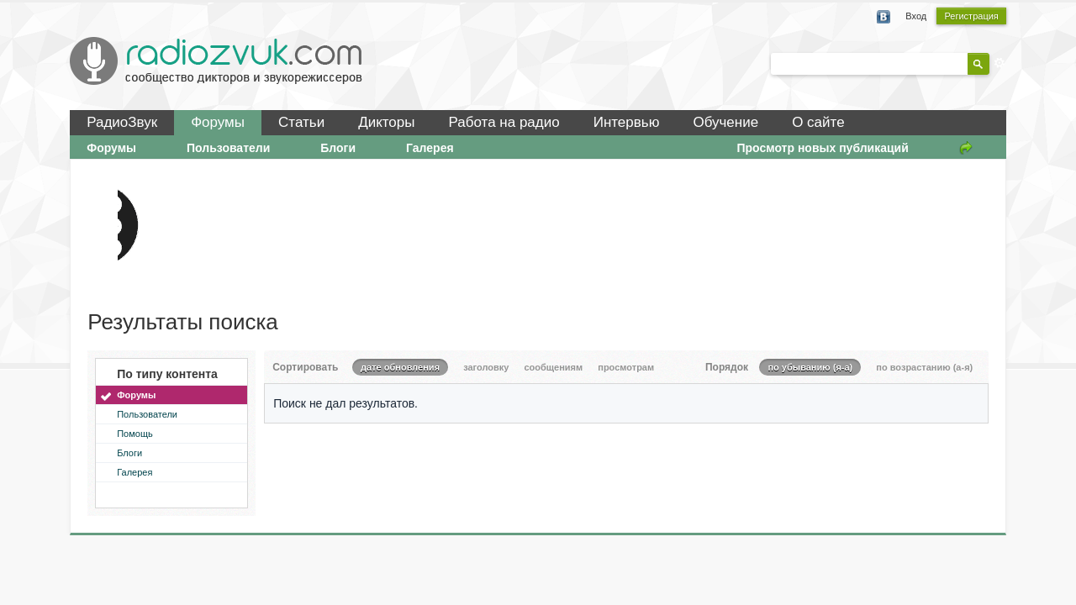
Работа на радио (504, 122)
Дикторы (386, 122)
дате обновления (400, 367)
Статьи (301, 122)
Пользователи (228, 148)
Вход (915, 16)
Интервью (626, 122)
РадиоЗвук (122, 122)
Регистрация (971, 16)
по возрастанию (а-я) (924, 367)
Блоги (338, 148)
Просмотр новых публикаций (822, 148)
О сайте (818, 122)
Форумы (218, 122)
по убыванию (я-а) (809, 367)
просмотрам (626, 367)
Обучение (725, 122)
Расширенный (999, 63)
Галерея (430, 148)
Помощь (135, 434)
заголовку (486, 367)
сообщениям (553, 367)
